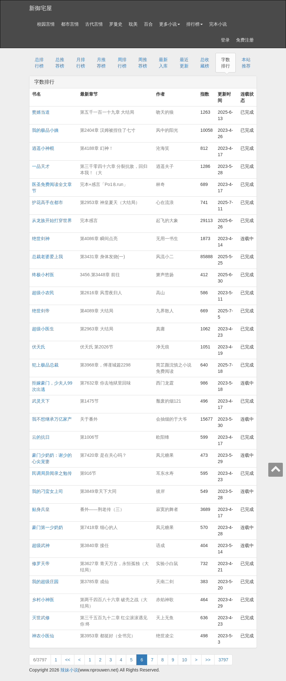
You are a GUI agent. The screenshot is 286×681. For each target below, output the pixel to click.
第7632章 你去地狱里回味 (105, 382)
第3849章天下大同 (98, 491)
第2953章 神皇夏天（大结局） (110, 202)
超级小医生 (43, 328)
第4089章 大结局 (96, 310)
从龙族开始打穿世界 (52, 220)
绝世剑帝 (41, 310)
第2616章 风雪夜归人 (101, 292)
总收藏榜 (204, 62)
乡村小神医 (43, 599)
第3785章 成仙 (94, 581)
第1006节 (89, 437)
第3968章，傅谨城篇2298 (105, 364)
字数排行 (225, 62)
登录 (225, 39)
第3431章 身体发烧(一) (102, 256)
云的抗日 (41, 437)
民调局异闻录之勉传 (52, 473)
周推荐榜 (142, 62)
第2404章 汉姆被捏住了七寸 (107, 130)
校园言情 (46, 24)
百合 (148, 24)
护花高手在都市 (47, 202)
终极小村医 (43, 274)
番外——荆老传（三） (102, 509)
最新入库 (163, 62)
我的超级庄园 (45, 581)
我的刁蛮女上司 (47, 491)
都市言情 (70, 24)
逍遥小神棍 (43, 148)
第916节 (88, 473)
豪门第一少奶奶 (47, 527)
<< (67, 659)
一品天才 (41, 166)
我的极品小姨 (45, 130)
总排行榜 (39, 62)
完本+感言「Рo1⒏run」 (104, 184)
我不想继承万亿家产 (52, 419)
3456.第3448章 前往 (100, 274)
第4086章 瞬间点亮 (99, 238)
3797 (223, 659)
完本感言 (89, 220)
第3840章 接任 (94, 545)
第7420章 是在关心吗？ (103, 455)
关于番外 (89, 419)
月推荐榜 (101, 62)
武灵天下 (41, 401)
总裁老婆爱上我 (47, 256)
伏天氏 (38, 346)
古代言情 (94, 24)
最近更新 (184, 62)
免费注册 (245, 39)
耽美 (133, 24)
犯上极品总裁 (45, 364)
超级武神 (41, 545)
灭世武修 (41, 617)
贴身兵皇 (41, 509)
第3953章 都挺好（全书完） (107, 635)
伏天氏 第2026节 (96, 346)
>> (207, 659)
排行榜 (194, 24)
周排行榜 (122, 62)
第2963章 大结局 (96, 328)
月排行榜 (80, 62)
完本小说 (218, 24)
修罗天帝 (41, 563)
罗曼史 (115, 24)
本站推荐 (246, 62)
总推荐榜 (59, 62)
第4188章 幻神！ (96, 148)
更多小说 (169, 24)
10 (184, 659)
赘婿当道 (41, 112)
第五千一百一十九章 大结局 (107, 112)
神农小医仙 (43, 635)
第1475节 (89, 401)
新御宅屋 (40, 8)
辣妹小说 (69, 669)
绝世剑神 (41, 238)
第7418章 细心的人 (99, 527)
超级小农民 (43, 292)
